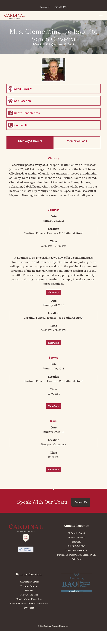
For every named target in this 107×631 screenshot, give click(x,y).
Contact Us (21, 125)
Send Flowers (23, 89)
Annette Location (76, 525)
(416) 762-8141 (78, 546)
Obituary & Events (30, 141)
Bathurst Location (29, 574)
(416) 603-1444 (61, 7)
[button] (101, 16)
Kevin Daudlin (80, 550)
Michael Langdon (33, 599)
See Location (22, 101)
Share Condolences (27, 113)
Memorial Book (77, 141)
